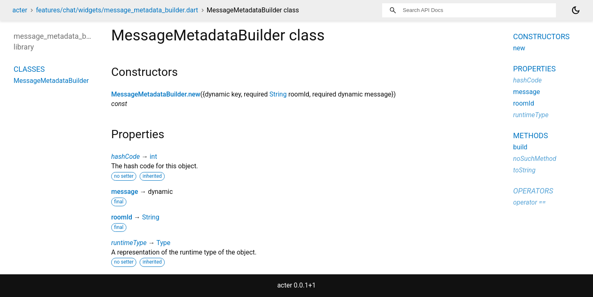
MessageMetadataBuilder (51, 81)
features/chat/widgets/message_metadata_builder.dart (117, 10)
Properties (534, 68)
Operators (533, 190)
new (519, 48)
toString (524, 170)
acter (19, 10)
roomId (121, 217)
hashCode (125, 156)
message (124, 192)
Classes (29, 69)
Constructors (541, 36)
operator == (529, 202)
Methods (530, 135)
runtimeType (129, 243)
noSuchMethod (534, 159)
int (153, 156)
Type (163, 243)
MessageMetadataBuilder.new (156, 94)
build (520, 147)
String (278, 94)
